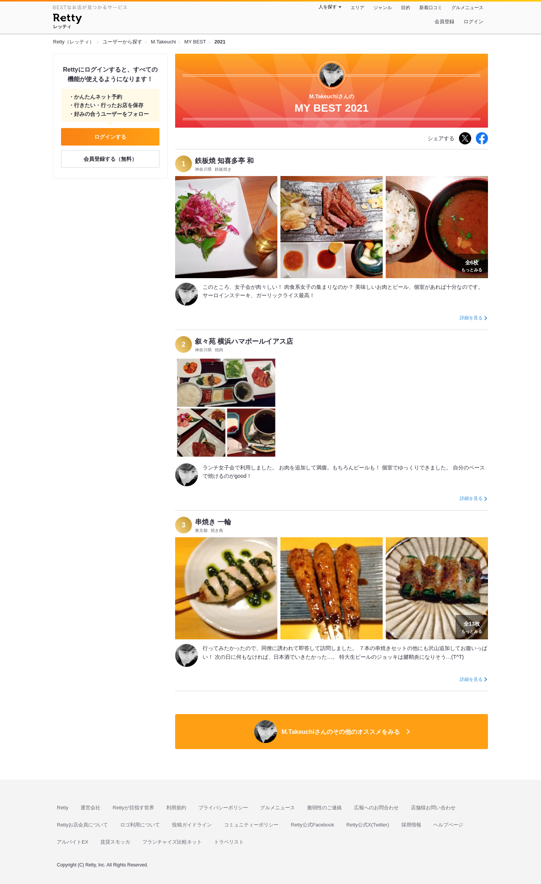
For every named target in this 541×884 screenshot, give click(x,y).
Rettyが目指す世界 (133, 807)
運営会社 (90, 807)
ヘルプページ (448, 825)
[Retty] (67, 20)
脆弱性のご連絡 (324, 807)
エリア (357, 7)
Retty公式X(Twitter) (367, 825)
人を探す (328, 7)
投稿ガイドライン (192, 825)
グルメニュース (467, 7)
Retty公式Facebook (312, 825)
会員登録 (444, 21)
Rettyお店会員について (82, 825)
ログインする (110, 137)
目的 (405, 7)
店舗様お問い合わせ (433, 807)
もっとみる (471, 265)
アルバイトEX (72, 842)
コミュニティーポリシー (251, 825)
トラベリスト (229, 842)
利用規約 (176, 807)
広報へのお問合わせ (376, 807)
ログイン (473, 21)
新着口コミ (430, 7)
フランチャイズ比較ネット (172, 842)
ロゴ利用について (140, 825)
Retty (62, 807)
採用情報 (411, 825)
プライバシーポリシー (223, 807)
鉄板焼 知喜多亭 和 (224, 161)
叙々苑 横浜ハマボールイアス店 (244, 341)
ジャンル (383, 7)
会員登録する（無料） (110, 159)
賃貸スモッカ (115, 842)
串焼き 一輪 (213, 522)
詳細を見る (471, 317)
